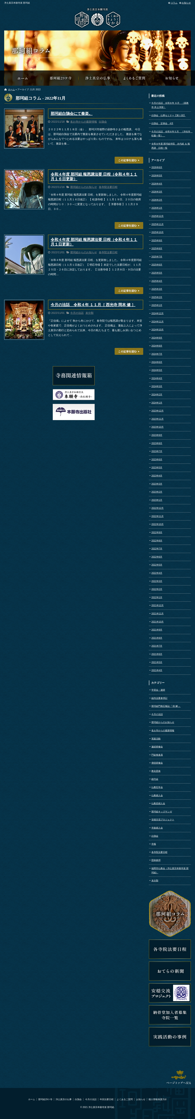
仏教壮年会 (157, 787)
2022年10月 (157, 524)
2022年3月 (156, 581)
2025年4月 (156, 281)
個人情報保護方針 (158, 1099)
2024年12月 (157, 313)
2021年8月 (156, 638)
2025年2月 (156, 297)
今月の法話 (77, 312)
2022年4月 (156, 573)
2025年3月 (156, 289)
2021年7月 (156, 646)
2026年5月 (156, 175)
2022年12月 (157, 508)
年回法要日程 (106, 1099)
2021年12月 (157, 605)
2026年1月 (156, 208)
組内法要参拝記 (159, 698)
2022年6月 (156, 557)
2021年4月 (156, 670)
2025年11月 (157, 224)
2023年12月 (157, 410)
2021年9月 (156, 629)
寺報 (153, 844)
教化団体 (156, 771)
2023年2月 (156, 492)
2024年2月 (156, 394)
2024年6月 (156, 362)
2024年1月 (156, 402)
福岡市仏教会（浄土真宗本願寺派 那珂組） (170, 870)
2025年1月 (156, 305)
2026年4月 (156, 183)
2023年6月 (156, 459)
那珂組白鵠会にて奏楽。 (72, 113)
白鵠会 (103, 121)
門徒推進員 (157, 755)
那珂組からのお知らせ (172, 78)
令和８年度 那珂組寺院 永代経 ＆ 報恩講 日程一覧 (170, 145)
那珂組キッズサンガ (161, 811)
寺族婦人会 (157, 827)
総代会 (154, 779)
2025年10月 (157, 232)
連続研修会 (157, 746)
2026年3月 (156, 191)
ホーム (11, 89)
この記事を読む (129, 160)
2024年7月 (156, 354)
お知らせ (186, 3)
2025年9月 (156, 240)
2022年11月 (157, 516)
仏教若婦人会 (158, 803)
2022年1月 (156, 597)
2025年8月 (156, 248)
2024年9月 (156, 337)
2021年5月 (156, 662)
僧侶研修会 (157, 763)
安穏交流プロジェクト (162, 819)
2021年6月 (156, 654)
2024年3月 (156, 386)
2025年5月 (156, 273)
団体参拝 (156, 860)
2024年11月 (157, 321)
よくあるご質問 (134, 78)
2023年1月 (156, 500)
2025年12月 (157, 216)
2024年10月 (157, 329)
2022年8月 (156, 540)
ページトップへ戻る (178, 1077)
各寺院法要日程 (108, 187)
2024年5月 (156, 370)
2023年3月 (156, 484)
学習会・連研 (158, 690)
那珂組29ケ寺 (60, 78)
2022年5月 (156, 564)
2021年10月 (157, 621)
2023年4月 (156, 475)
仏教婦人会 (157, 795)
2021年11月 (157, 613)
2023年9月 (156, 435)
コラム (174, 3)
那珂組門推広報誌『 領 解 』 (166, 706)
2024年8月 (156, 345)
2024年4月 (156, 378)
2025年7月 (156, 256)
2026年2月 (156, 200)
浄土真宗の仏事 (97, 78)
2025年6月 (156, 264)
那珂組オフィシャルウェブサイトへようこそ (23, 78)
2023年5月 (156, 467)
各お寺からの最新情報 (83, 121)
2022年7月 (156, 548)
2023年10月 (157, 427)
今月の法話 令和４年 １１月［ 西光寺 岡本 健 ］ (93, 305)
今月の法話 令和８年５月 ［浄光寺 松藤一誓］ (171, 133)
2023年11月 (157, 419)
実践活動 (156, 738)
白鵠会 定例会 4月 (162, 123)
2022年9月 (156, 532)
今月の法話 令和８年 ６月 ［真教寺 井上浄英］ (170, 105)
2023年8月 (156, 443)
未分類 (90, 312)
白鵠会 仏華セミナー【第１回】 (168, 115)
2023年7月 (156, 451)
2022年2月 (156, 589)
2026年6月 (156, 167)
